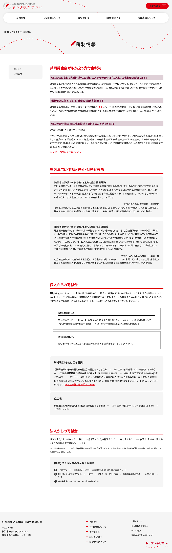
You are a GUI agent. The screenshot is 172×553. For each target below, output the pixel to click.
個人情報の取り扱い (139, 526)
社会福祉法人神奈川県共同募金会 (22, 522)
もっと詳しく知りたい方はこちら (64, 152)
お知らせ (20, 21)
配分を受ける (113, 21)
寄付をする (83, 21)
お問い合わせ (136, 521)
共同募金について (51, 21)
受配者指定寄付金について (142, 535)
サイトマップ (136, 530)
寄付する (17, 69)
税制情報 (18, 74)
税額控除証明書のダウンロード (80, 384)
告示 (100, 107)
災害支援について (147, 21)
